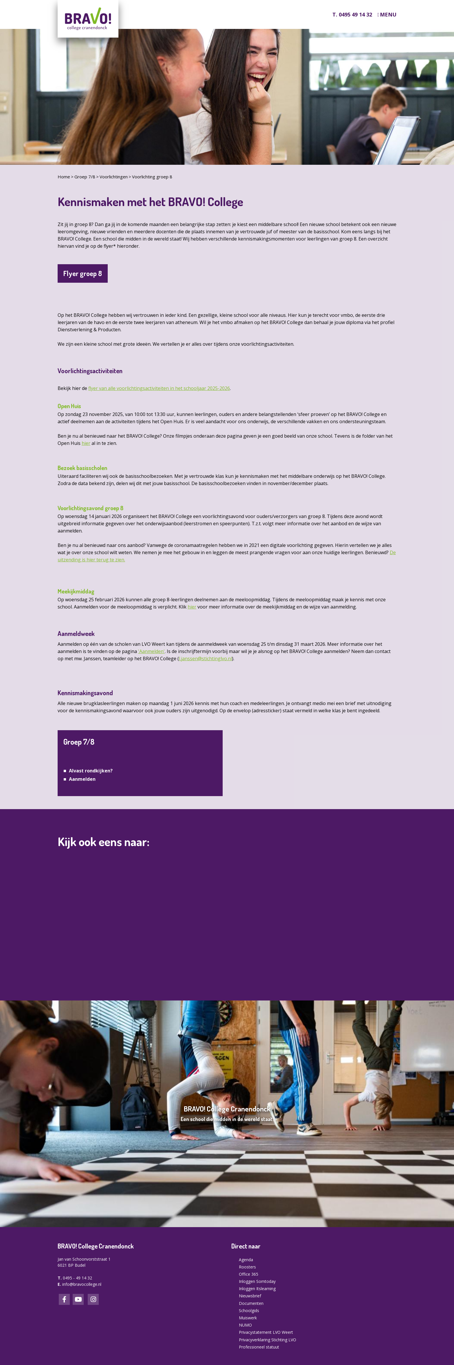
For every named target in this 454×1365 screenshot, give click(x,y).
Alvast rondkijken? (91, 770)
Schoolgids (249, 1310)
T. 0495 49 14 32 (352, 14)
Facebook (64, 1299)
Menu (388, 14)
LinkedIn (78, 1299)
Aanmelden (82, 779)
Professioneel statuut (259, 1347)
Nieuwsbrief (250, 1296)
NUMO (245, 1325)
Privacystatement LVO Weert (266, 1332)
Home (64, 177)
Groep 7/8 (84, 177)
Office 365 (248, 1274)
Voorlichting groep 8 (152, 177)
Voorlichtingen (114, 177)
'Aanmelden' (151, 651)
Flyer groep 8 (82, 273)
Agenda (246, 1259)
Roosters (247, 1267)
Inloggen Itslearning (257, 1288)
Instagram (93, 1299)
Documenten (251, 1303)
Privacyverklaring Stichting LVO (267, 1339)
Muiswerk (248, 1317)
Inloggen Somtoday (257, 1281)
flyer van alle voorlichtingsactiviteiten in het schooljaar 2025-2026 (159, 388)
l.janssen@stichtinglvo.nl (205, 658)
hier (86, 443)
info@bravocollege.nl (81, 1284)
